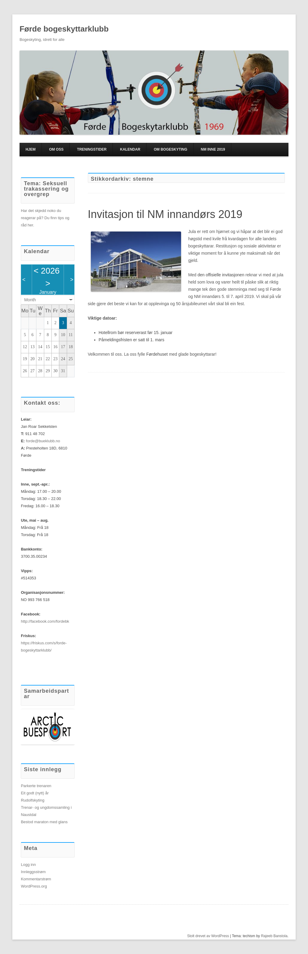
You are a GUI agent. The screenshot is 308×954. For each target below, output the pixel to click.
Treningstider (91, 149)
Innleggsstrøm (33, 872)
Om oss (56, 149)
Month (30, 299)
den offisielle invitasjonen (221, 274)
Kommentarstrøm (36, 879)
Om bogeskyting (170, 149)
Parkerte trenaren (36, 786)
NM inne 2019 (213, 149)
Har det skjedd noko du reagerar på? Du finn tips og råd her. (45, 217)
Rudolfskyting (32, 800)
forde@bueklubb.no (43, 441)
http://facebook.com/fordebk (45, 621)
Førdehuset (157, 354)
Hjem (30, 149)
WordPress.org (34, 886)
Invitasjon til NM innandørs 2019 (165, 214)
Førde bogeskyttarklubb (64, 28)
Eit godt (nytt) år (34, 793)
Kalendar (130, 149)
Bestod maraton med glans (44, 822)
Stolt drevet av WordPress (208, 936)
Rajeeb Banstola (274, 936)
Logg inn (28, 864)
